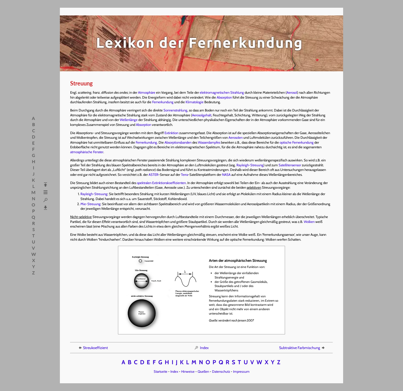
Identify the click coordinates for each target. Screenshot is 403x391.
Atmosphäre (146, 92)
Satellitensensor (290, 165)
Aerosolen (235, 137)
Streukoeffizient (93, 347)
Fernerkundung (162, 102)
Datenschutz (221, 371)
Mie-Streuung (90, 204)
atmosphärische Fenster (86, 152)
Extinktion (171, 133)
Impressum (241, 371)
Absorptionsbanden (177, 142)
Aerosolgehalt (201, 115)
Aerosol (292, 92)
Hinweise (188, 371)
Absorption (224, 97)
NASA (226, 174)
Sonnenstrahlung (175, 110)
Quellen (203, 371)
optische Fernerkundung (297, 142)
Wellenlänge (129, 120)
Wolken (309, 222)
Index (201, 347)
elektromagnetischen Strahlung (222, 92)
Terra (184, 174)
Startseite (160, 371)
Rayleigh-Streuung (249, 165)
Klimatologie (195, 102)
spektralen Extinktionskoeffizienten (161, 183)
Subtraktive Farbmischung (302, 347)
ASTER (153, 174)
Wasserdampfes (209, 142)
